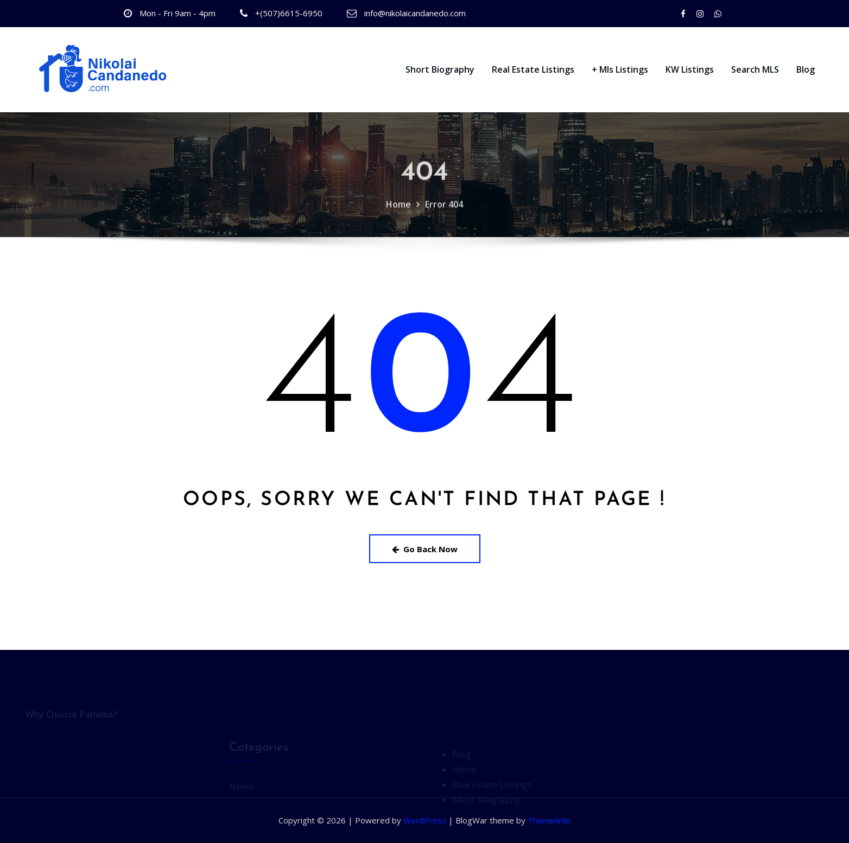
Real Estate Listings (533, 69)
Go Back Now (425, 549)
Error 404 (444, 213)
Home (398, 213)
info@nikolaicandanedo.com (415, 13)
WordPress (424, 820)
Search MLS (755, 69)
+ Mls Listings (620, 69)
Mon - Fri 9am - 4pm (178, 13)
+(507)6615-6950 (288, 13)
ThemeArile (549, 820)
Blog (805, 69)
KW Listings (690, 69)
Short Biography (440, 69)
